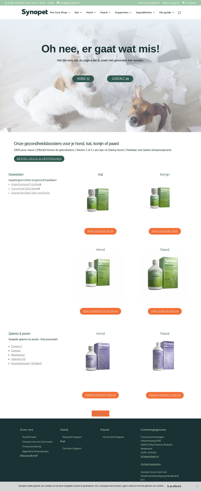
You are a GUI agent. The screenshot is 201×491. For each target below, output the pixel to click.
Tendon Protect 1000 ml (165, 395)
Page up (99, 413)
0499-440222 (16, 2)
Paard (104, 12)
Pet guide (165, 12)
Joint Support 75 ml (100, 231)
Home (81, 78)
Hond (89, 12)
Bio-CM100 (32, 189)
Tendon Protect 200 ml (100, 394)
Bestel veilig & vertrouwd (39, 158)
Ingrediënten (144, 12)
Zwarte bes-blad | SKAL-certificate (30, 193)
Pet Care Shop (58, 12)
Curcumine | (18, 189)
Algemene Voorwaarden (35, 451)
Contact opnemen (151, 464)
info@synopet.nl (150, 456)
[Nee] (197, 486)
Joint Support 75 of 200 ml (100, 311)
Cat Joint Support (72, 448)
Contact (118, 78)
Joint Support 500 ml (165, 311)
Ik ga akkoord (174, 486)
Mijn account (171, 3)
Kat (77, 12)
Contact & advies (148, 3)
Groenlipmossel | (21, 184)
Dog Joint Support (72, 436)
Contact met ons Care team (37, 441)
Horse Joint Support (113, 436)
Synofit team (29, 436)
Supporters (121, 12)
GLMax (35, 184)
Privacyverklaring (31, 446)
